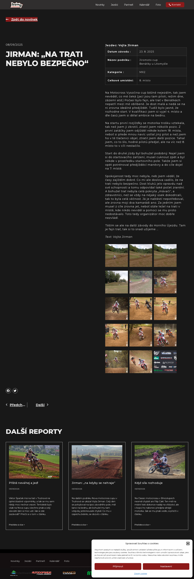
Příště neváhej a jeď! (23, 483)
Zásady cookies (140, 573)
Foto (158, 4)
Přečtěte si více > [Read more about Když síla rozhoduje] (142, 525)
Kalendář (144, 4)
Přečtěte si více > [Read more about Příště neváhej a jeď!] (17, 525)
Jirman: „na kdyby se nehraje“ (93, 483)
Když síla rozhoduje (149, 483)
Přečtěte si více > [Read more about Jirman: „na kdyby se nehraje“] (79, 525)
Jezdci (114, 4)
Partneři (128, 4)
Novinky (99, 4)
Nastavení (166, 566)
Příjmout (118, 566)
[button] (187, 543)
